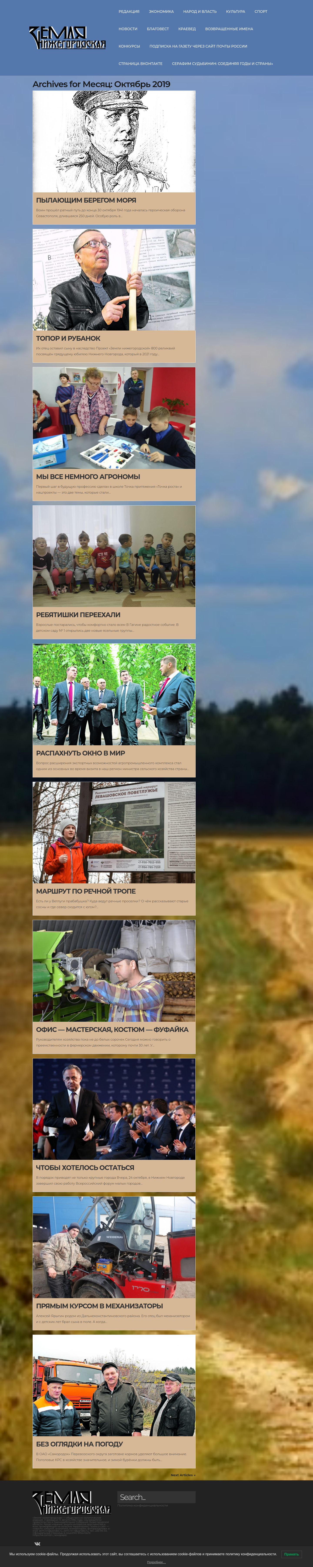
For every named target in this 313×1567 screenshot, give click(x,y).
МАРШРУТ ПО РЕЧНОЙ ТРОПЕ (86, 891)
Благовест (158, 29)
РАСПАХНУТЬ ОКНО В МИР (80, 753)
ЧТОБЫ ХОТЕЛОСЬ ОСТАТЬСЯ (85, 1168)
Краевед (187, 29)
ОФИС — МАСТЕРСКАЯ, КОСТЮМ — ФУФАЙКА (112, 1030)
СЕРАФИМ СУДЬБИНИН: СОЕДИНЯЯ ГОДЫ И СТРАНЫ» (222, 64)
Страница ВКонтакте (141, 64)
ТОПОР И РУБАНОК (68, 338)
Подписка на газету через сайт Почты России (198, 46)
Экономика (161, 12)
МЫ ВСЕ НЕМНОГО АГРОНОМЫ (88, 477)
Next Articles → (183, 1475)
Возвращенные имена (229, 29)
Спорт (261, 12)
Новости (128, 29)
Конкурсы (129, 46)
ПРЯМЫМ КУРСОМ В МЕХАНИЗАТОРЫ (99, 1306)
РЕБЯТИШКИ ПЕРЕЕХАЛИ (78, 615)
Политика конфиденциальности (142, 1505)
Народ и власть (199, 12)
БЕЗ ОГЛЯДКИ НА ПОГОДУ (79, 1444)
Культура (235, 12)
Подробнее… (156, 1562)
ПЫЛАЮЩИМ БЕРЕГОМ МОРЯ (86, 200)
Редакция (129, 12)
